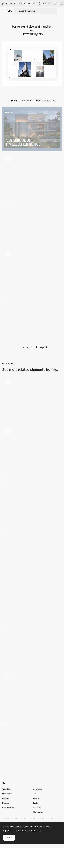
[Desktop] (32, 129)
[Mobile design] (32, 271)
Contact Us (38, 812)
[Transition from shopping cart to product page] (32, 399)
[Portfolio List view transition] (32, 224)
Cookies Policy (34, 831)
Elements (6, 798)
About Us (37, 807)
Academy (37, 789)
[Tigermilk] (32, 595)
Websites (6, 789)
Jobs (35, 794)
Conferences (8, 807)
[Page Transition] (32, 693)
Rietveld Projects (32, 34)
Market (36, 798)
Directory (6, 803)
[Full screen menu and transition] (32, 176)
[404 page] (32, 319)
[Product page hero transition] (32, 546)
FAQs (35, 803)
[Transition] (32, 644)
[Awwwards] (10, 11)
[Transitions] (32, 448)
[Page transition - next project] (32, 497)
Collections (7, 794)
